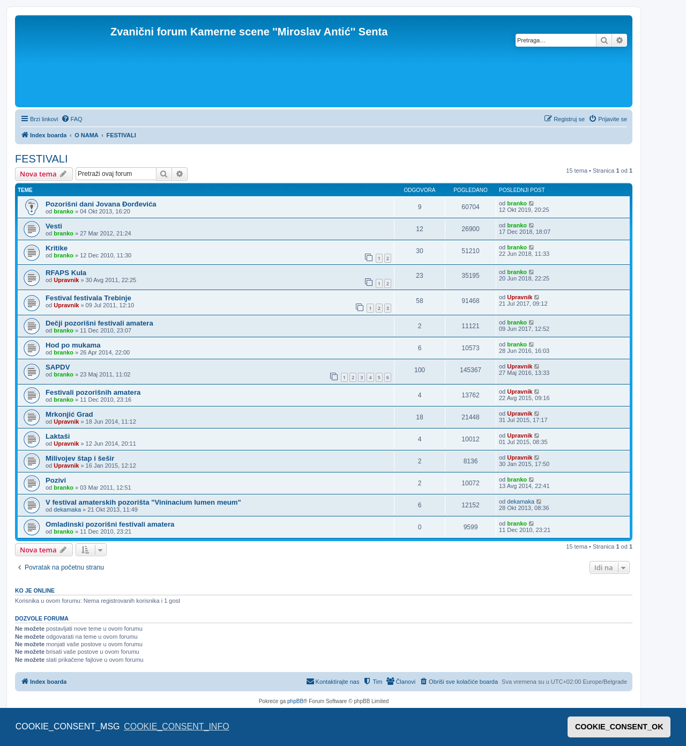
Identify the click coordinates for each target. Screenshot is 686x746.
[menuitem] (72, 119)
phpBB (295, 701)
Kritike (57, 248)
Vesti (54, 226)
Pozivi (56, 480)
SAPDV (58, 367)
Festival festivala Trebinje (88, 298)
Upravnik (66, 280)
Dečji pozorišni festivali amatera (99, 323)
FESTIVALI (41, 159)
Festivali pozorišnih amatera (93, 392)
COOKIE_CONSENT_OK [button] (619, 726)
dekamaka (67, 509)
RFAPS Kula (66, 273)
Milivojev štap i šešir (80, 458)
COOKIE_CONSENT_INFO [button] (176, 726)
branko (63, 211)
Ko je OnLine (35, 590)
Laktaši (58, 436)
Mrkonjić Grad (69, 414)
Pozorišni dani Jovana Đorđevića (101, 204)
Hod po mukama (73, 345)
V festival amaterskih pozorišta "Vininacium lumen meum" (143, 502)
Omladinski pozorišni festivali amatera (110, 524)
